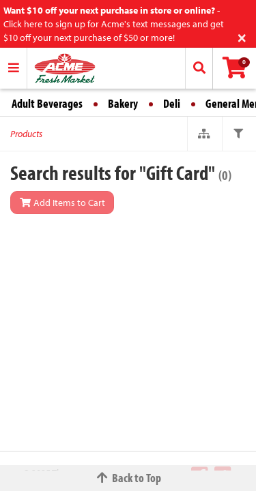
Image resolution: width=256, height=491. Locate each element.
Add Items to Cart (62, 202)
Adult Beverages (47, 103)
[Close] (242, 36)
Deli (171, 103)
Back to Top (128, 478)
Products (26, 134)
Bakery (123, 103)
